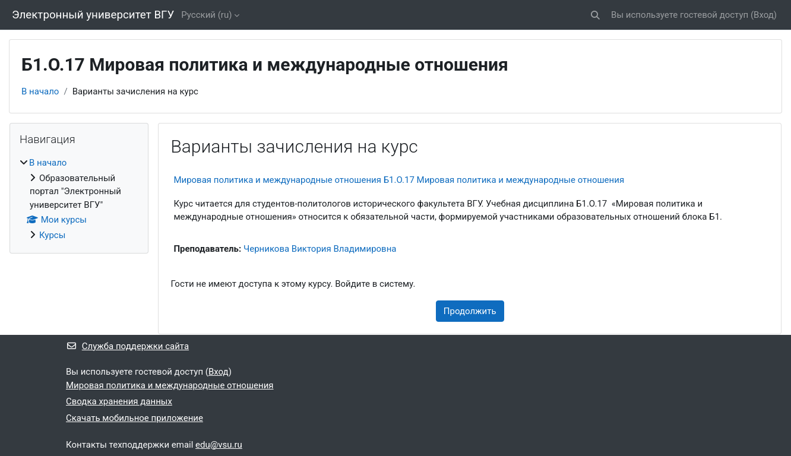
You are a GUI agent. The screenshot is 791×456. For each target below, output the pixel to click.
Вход (764, 15)
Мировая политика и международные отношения (170, 385)
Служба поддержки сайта (127, 346)
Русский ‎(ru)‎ (206, 15)
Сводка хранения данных (119, 401)
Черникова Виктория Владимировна (320, 248)
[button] (595, 15)
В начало (40, 91)
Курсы (52, 235)
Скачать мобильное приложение (134, 418)
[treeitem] (79, 199)
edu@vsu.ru (218, 444)
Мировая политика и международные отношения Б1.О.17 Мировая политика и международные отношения (398, 180)
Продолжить (470, 311)
